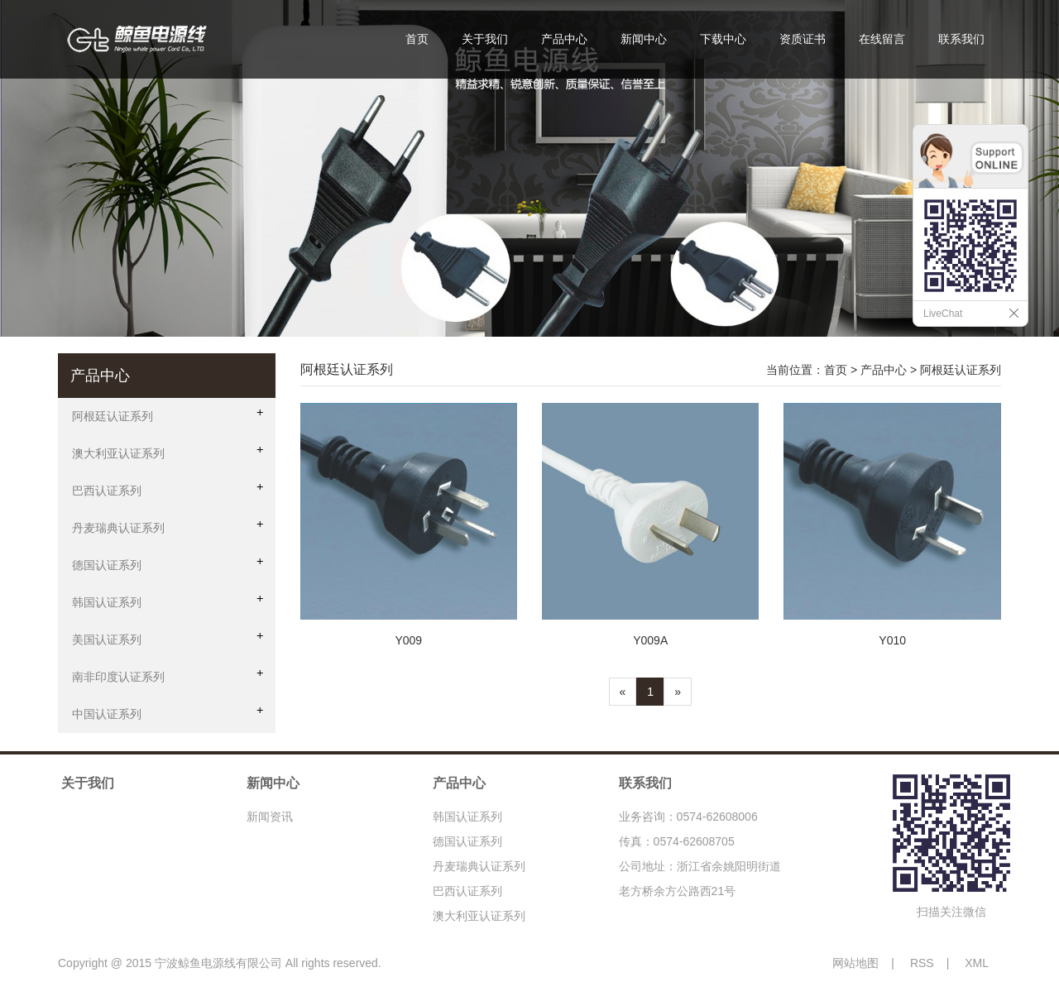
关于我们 (485, 39)
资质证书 (802, 39)
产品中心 (564, 39)
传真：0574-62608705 (677, 841)
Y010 (892, 640)
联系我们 (961, 39)
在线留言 (882, 39)
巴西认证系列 (467, 891)
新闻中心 (644, 39)
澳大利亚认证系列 (479, 915)
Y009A (650, 640)
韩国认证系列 (467, 816)
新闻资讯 (270, 816)
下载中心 (723, 39)
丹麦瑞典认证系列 (479, 866)
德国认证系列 (467, 841)
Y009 (408, 640)
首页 (417, 39)
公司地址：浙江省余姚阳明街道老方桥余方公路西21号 (700, 879)
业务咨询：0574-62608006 (688, 816)
